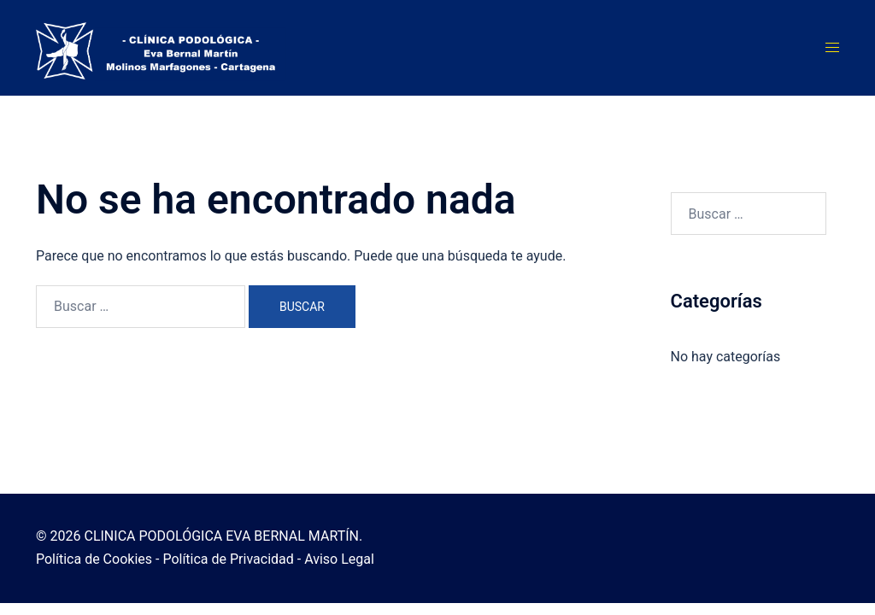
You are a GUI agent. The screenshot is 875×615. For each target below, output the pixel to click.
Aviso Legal (339, 559)
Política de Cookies (94, 559)
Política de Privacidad (227, 559)
